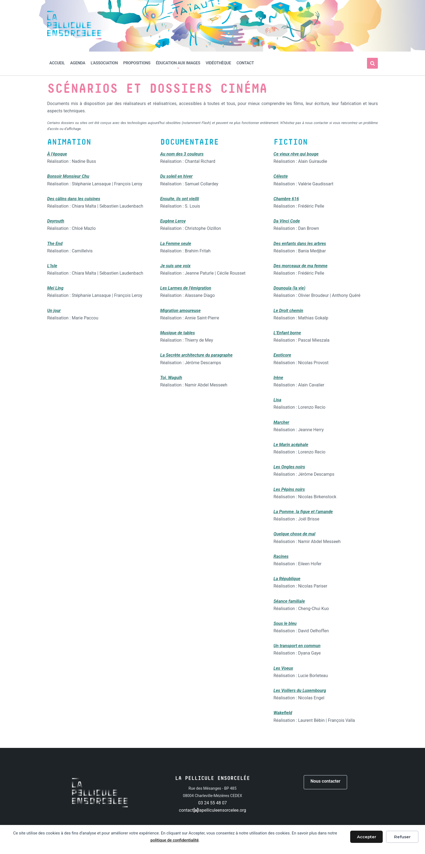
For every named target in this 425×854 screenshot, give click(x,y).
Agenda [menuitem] (77, 63)
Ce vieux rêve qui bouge (295, 154)
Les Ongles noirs (289, 466)
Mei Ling (55, 288)
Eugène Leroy (173, 221)
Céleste (280, 176)
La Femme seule (175, 243)
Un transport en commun (296, 645)
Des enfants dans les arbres (299, 243)
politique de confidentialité (174, 840)
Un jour (54, 310)
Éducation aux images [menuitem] (178, 63)
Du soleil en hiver (176, 176)
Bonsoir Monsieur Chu (68, 176)
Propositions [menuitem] (136, 63)
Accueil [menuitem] (57, 63)
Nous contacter (325, 782)
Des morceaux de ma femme (300, 265)
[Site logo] (74, 37)
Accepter (366, 836)
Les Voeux (283, 668)
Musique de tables (177, 332)
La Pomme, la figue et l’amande (303, 511)
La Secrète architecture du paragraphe (196, 355)
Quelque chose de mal (294, 533)
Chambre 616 (286, 198)
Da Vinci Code (286, 221)
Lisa (277, 399)
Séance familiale (289, 601)
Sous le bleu (285, 623)
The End (55, 243)
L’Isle (52, 265)
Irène (278, 377)
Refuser (402, 836)
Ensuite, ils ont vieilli (179, 198)
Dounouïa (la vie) (289, 288)
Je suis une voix (175, 265)
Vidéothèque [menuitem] (218, 63)
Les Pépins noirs (289, 489)
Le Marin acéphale (290, 444)
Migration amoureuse (180, 310)
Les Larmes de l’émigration (185, 288)
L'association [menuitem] (104, 63)
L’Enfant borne (287, 332)
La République (286, 578)
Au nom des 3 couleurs (182, 154)
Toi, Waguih (171, 377)
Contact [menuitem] (245, 63)
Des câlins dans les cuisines (73, 198)
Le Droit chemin (288, 310)
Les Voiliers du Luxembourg (299, 690)
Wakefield (282, 712)
